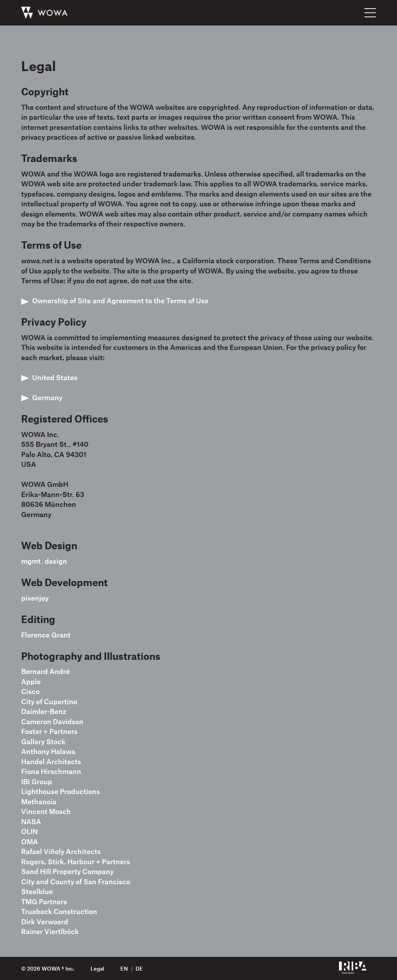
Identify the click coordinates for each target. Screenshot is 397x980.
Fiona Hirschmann (51, 771)
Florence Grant (46, 634)
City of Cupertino (49, 701)
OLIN (29, 831)
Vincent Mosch (46, 811)
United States (55, 377)
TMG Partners (44, 901)
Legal (97, 968)
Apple (31, 681)
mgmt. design (44, 561)
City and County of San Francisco (75, 881)
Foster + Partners (49, 731)
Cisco (30, 691)
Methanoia (38, 801)
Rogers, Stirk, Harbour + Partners (75, 861)
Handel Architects (51, 761)
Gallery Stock (43, 741)
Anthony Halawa (48, 751)
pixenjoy (35, 598)
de (139, 968)
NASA (31, 821)
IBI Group (36, 781)
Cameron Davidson (52, 721)
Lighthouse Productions (60, 791)
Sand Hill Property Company (67, 871)
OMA (29, 841)
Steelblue (37, 891)
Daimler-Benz (43, 711)
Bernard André (45, 671)
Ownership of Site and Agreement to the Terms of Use (120, 300)
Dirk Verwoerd (44, 921)
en (124, 968)
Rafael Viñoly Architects (61, 851)
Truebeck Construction (59, 911)
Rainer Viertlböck (50, 931)
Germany (47, 397)
